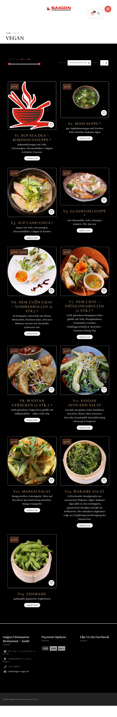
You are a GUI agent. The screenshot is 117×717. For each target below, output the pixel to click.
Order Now (84, 139)
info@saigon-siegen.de (18, 671)
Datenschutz (34, 699)
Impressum (25, 699)
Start (8, 33)
